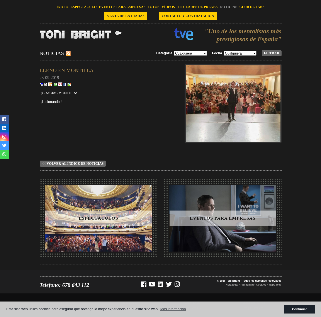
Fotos (153, 7)
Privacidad (247, 284)
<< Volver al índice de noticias (73, 163)
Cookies (261, 284)
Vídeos (168, 7)
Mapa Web (274, 284)
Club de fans (251, 7)
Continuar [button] (299, 309)
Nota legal (232, 284)
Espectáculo (84, 7)
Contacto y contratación (188, 16)
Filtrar (271, 53)
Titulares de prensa (197, 7)
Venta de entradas (125, 16)
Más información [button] (173, 309)
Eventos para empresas (122, 7)
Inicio (62, 7)
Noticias (228, 7)
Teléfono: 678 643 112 (64, 285)
